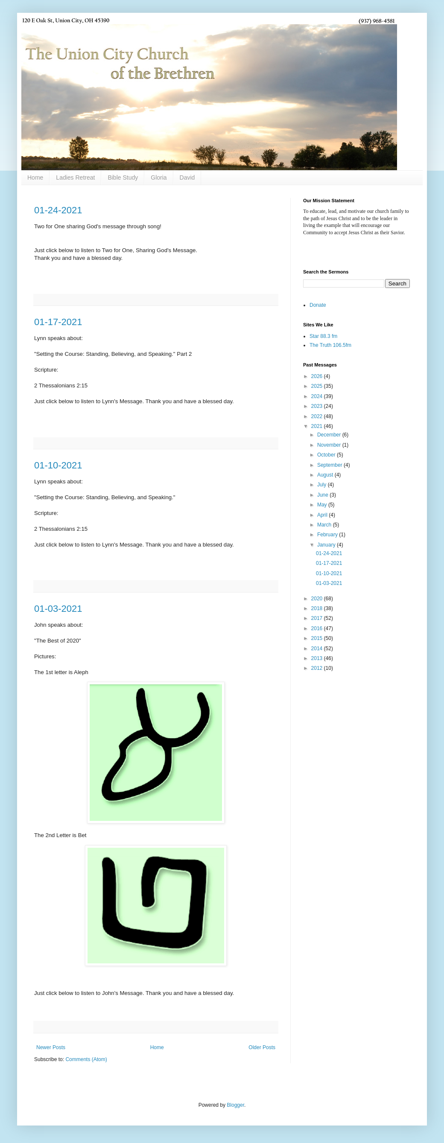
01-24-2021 (58, 210)
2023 (317, 406)
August (326, 475)
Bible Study (123, 177)
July (322, 485)
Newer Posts (50, 1047)
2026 (317, 376)
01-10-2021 (58, 465)
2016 (317, 628)
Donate (318, 305)
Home (35, 177)
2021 (317, 426)
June (323, 495)
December (329, 435)
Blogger (235, 1105)
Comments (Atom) (86, 1059)
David (187, 177)
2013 (317, 658)
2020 (317, 599)
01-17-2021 (58, 322)
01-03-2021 (58, 608)
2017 (317, 618)
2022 (317, 416)
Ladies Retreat (75, 177)
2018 (317, 608)
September (330, 465)
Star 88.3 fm (323, 336)
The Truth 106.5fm (330, 345)
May (322, 505)
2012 (317, 668)
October (327, 455)
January (327, 545)
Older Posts (261, 1047)
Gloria (158, 177)
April (323, 515)
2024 (317, 396)
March (325, 525)
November (329, 445)
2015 (317, 638)
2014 (317, 648)
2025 (317, 386)
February (328, 535)
